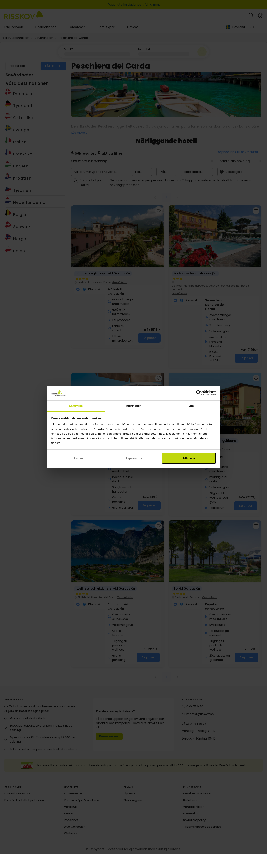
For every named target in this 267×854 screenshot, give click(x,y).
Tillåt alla (189, 458)
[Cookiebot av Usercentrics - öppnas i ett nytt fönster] (199, 393)
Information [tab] (133, 405)
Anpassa (133, 458)
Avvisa (78, 458)
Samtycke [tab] (76, 405)
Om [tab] (191, 405)
